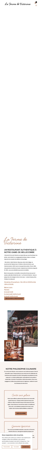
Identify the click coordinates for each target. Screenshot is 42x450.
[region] (16, 441)
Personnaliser (7, 446)
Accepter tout (26, 446)
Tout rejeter (16, 446)
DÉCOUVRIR (21, 413)
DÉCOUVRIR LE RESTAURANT (14, 298)
